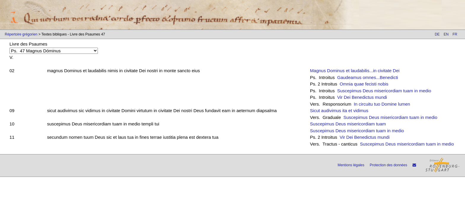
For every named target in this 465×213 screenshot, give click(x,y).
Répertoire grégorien (21, 34)
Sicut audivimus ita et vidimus (339, 110)
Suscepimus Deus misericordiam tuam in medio (384, 90)
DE (437, 34)
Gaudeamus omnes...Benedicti (367, 77)
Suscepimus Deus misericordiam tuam (348, 123)
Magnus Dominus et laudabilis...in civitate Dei (354, 70)
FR (455, 34)
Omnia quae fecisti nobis (364, 83)
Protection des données (388, 165)
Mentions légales (350, 165)
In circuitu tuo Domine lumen (382, 103)
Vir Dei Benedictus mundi (362, 97)
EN (446, 34)
